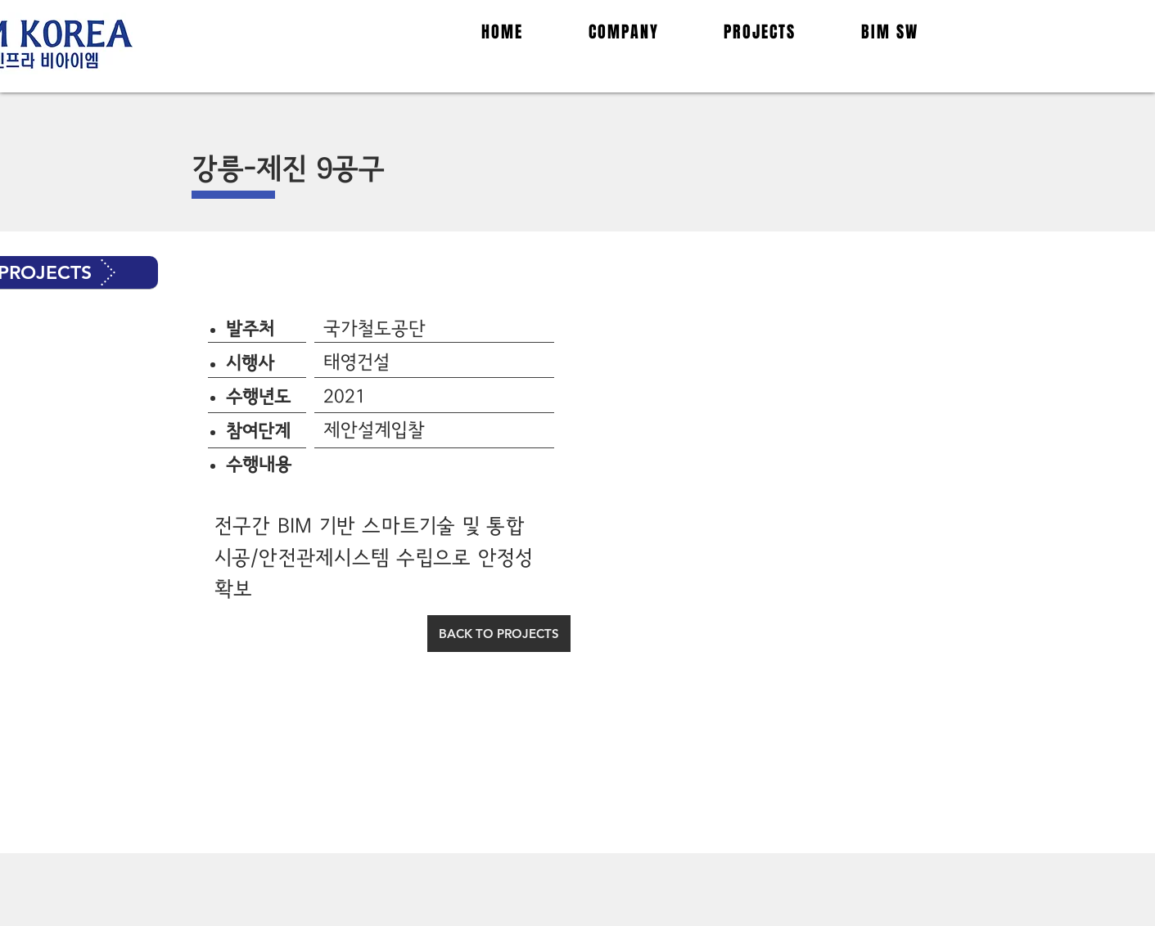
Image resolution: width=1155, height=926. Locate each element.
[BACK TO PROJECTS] (499, 633)
